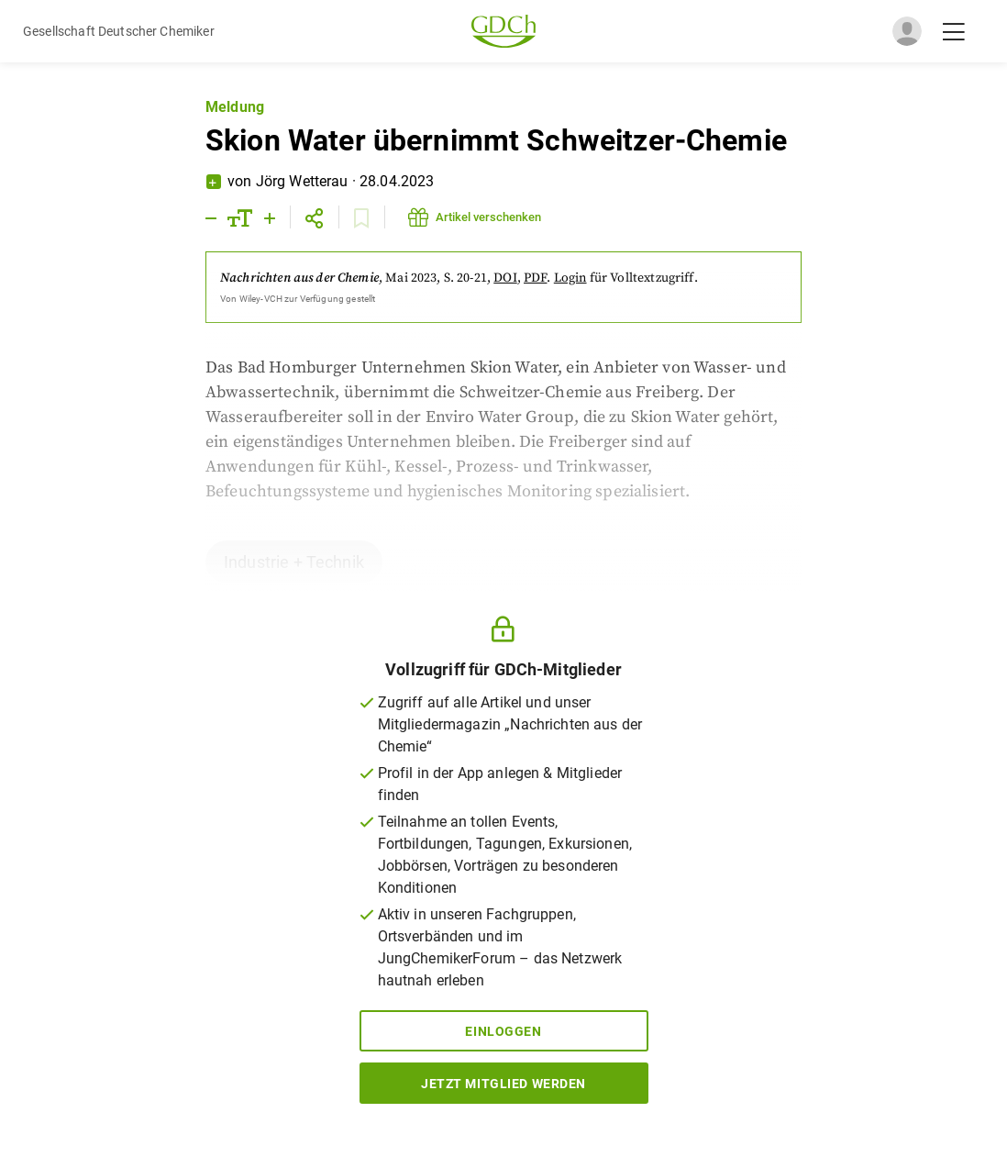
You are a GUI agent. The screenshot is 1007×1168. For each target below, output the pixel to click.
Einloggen (503, 1031)
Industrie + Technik (294, 562)
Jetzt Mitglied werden (503, 1083)
